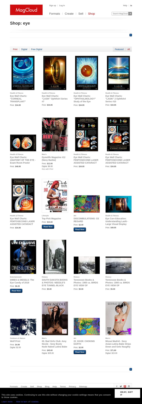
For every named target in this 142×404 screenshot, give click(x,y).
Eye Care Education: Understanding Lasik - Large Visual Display (116, 221)
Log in (62, 5)
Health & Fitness (16, 93)
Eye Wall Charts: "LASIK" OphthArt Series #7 (55, 99)
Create (69, 13)
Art (75, 216)
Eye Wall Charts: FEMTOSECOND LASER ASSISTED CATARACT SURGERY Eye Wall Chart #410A (117, 163)
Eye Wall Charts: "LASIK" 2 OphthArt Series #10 (115, 99)
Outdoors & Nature (17, 338)
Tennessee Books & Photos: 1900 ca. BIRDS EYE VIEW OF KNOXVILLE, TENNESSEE (86, 285)
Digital (24, 49)
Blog (47, 386)
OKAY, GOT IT (126, 393)
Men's (44, 154)
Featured (119, 49)
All (128, 49)
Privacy (72, 386)
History (45, 277)
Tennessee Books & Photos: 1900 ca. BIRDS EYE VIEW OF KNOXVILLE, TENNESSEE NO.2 (117, 285)
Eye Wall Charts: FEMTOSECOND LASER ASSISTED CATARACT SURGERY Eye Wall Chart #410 (86, 163)
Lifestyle (45, 216)
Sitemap (83, 386)
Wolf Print (15, 341)
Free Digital (36, 49)
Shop (91, 13)
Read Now (48, 227)
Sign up (52, 5)
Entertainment (15, 277)
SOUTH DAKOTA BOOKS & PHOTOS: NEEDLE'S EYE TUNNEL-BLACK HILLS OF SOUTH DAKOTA (54, 285)
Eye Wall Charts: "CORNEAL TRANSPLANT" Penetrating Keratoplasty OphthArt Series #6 (23, 101)
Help (125, 5)
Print (15, 49)
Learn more (7, 402)
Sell (80, 13)
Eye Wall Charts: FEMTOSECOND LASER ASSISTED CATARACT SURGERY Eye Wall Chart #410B (22, 224)
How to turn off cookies (27, 402)
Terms (63, 386)
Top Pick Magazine (51, 218)
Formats (54, 13)
